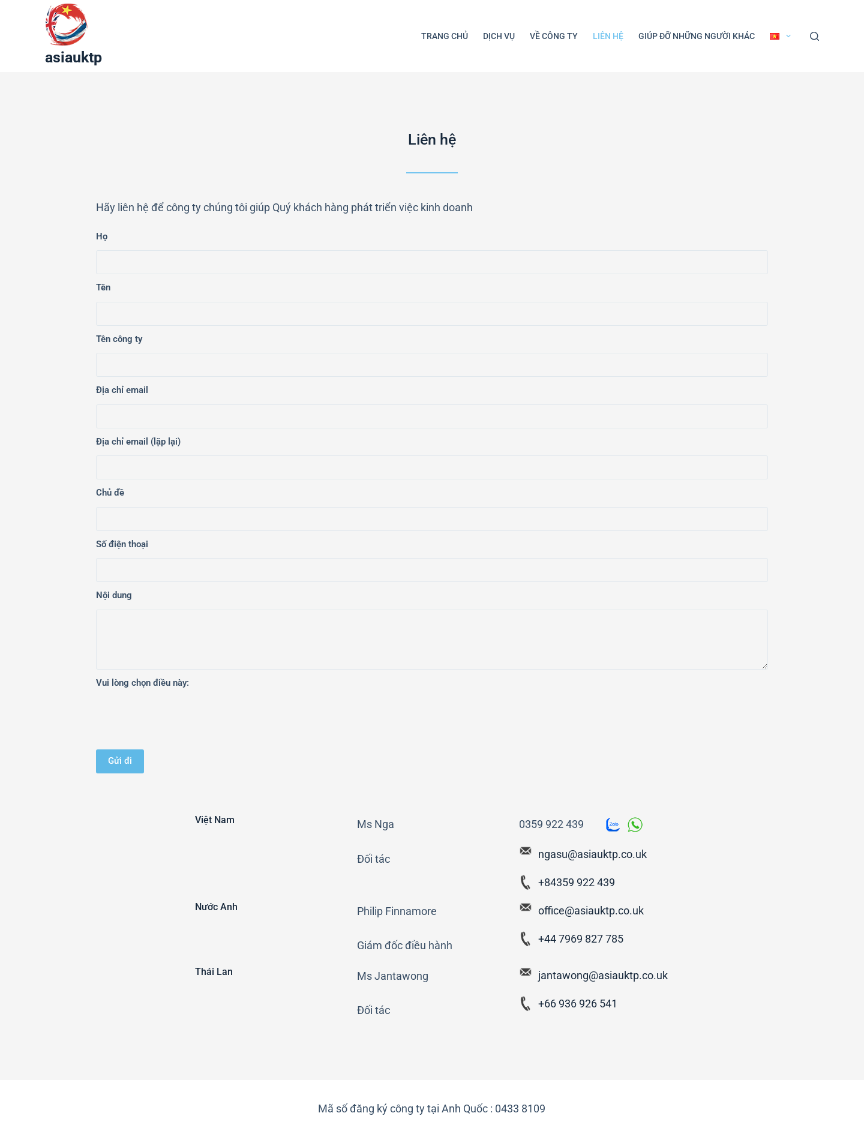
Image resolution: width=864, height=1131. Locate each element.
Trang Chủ (444, 36)
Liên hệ (608, 36)
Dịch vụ (499, 36)
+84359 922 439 (576, 882)
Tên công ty (119, 339)
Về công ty (554, 36)
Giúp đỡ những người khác (696, 36)
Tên (103, 287)
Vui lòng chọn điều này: (142, 682)
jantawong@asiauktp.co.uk (603, 975)
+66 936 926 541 (577, 1003)
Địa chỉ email (122, 390)
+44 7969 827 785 (580, 938)
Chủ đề (110, 492)
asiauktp (73, 57)
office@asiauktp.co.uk (591, 910)
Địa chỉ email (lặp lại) (138, 441)
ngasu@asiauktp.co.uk (592, 854)
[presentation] (187, 720)
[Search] (814, 36)
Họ (101, 236)
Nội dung (114, 595)
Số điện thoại (122, 544)
